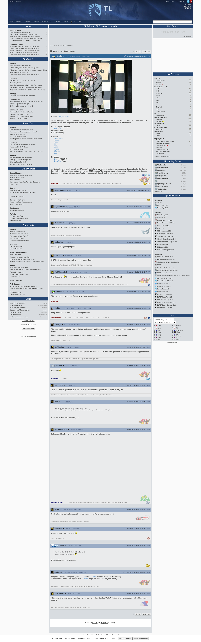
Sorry (56, 143)
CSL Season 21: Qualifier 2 (166, 220)
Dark (56, 147)
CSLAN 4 (160, 265)
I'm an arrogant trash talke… (19, 308)
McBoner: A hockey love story (19, 274)
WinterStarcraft (160, 80)
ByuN (159, 325)
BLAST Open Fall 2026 (164, 297)
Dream (56, 141)
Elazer (178, 332)
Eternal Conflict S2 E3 (164, 283)
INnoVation (58, 139)
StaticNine (44, 312)
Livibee (158, 135)
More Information (141, 639)
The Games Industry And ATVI (19, 236)
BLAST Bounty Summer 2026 (166, 302)
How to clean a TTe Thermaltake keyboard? (23, 286)
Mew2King (159, 129)
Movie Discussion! (15, 255)
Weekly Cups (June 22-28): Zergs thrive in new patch (26, 50)
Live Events (172, 26)
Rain (159, 334)
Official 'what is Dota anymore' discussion (23, 192)
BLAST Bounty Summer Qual (166, 305)
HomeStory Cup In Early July (19, 72)
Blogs (28, 298)
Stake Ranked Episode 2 (165, 236)
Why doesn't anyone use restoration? (21, 164)
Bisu (177, 334)
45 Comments (56, 51)
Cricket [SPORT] (15, 276)
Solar (86, 579)
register (104, 622)
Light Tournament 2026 (164, 278)
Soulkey (178, 336)
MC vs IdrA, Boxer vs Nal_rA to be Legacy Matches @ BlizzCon (26, 46)
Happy (158, 133)
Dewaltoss (159, 93)
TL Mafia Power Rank (16, 216)
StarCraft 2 (28, 59)
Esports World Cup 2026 (165, 299)
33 (46, 48)
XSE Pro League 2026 (164, 231)
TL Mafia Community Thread (19, 218)
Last (159, 339)
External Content (16, 110)
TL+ (79, 22)
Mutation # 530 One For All (18, 119)
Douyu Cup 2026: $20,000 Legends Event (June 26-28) (27, 89)
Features (58, 22)
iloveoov (57, 129)
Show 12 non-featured (162, 156)
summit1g (159, 125)
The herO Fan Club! (16, 249)
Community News (16, 44)
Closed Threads (28, 329)
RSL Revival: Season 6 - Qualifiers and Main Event (26, 87)
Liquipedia (180, 1)
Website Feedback (28, 325)
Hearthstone (14, 208)
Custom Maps (15, 99)
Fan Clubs (13, 244)
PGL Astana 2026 (162, 247)
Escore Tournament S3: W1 (166, 223)
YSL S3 (159, 202)
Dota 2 (12, 188)
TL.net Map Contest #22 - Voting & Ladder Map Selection (26, 40)
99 (46, 54)
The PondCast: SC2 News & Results (21, 112)
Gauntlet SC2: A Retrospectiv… (20, 310)
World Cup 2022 (16, 280)
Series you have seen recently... (20, 257)
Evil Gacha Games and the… (19, 317)
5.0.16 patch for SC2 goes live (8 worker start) (24, 54)
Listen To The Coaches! (17, 303)
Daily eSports (63, 117)
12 (46, 38)
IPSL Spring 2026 (162, 215)
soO (55, 145)
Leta (157, 98)
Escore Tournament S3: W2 (166, 259)
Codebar (158, 85)
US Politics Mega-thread (17, 231)
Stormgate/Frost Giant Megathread (21, 175)
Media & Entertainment (18, 253)
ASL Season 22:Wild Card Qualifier (168, 262)
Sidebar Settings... (172, 342)
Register (18, 1)
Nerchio (178, 325)
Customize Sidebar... (28, 321)
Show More (158, 191)
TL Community (15, 292)
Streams (36, 22)
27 (46, 46)
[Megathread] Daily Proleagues (19, 147)
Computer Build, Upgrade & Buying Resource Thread (26, 288)
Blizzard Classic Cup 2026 (165, 267)
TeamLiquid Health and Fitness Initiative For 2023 (25, 270)
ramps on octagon (15, 312)
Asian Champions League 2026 (167, 241)
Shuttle (158, 89)
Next (144, 51)
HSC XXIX (160, 228)
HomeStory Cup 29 (16, 83)
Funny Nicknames (15, 314)
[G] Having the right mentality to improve (22, 95)
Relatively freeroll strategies (18, 162)
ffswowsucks (43, 317)
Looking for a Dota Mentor (18, 190)
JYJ (157, 104)
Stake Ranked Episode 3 (165, 308)
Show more (160, 111)
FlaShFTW (44, 307)
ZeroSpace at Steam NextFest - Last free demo (25, 182)
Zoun (56, 153)
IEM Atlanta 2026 (162, 244)
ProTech (158, 82)
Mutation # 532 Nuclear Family (19, 114)
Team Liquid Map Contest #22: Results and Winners (26, 36)
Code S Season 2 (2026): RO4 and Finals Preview (26, 38)
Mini (177, 337)
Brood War (28, 123)
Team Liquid (170, 1)
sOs (177, 327)
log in (94, 622)
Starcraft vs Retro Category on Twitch (21, 129)
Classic (57, 151)
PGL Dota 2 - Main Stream (165, 142)
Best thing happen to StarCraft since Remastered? (26, 139)
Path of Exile (14, 184)
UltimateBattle (161, 145)
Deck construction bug (17, 210)
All (149, 51)
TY (159, 327)
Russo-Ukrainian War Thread (19, 234)
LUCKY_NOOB (43, 314)
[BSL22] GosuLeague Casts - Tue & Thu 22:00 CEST (26, 151)
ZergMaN (159, 107)
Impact (56, 149)
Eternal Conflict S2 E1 (164, 291)
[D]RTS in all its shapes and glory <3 (21, 106)
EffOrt (159, 337)
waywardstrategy (42, 305)
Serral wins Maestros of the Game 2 (21, 32)
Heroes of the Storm (17, 200)
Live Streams (173, 74)
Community (28, 225)
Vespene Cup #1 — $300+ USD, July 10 (22, 80)
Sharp (177, 339)
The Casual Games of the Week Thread (22, 144)
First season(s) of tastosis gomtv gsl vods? (23, 132)
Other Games (28, 168)
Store (66, 22)
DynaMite (57, 161)
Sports (12, 265)
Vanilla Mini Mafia (15, 220)
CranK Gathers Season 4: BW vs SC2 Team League (173, 275)
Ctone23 (44, 310)
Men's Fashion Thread (17, 238)
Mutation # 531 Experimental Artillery (21, 116)
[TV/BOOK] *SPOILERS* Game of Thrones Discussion (27, 261)
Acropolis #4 (161, 217)
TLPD (172, 315)
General (13, 63)
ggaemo (158, 95)
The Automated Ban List (17, 294)
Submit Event (187, 36)
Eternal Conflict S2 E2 (164, 286)
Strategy (13, 93)
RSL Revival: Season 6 (164, 273)
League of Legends (17, 196)
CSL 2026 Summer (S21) (165, 257)
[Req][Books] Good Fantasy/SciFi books (22, 259)
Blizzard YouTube (163, 149)
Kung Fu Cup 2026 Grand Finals (167, 270)
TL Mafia (13, 214)
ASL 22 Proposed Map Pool (18, 136)
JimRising (159, 121)
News (28, 26)
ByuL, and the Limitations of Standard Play (23, 34)
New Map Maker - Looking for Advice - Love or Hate (26, 101)
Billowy (56, 159)
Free (157, 109)
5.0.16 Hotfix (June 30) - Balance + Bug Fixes (24, 48)
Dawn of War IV (15, 179)
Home (12, 22)
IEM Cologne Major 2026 (165, 233)
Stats (159, 332)
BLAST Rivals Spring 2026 (165, 250)
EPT (73, 22)
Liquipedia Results (173, 195)
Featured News (15, 30)
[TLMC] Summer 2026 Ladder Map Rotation (23, 52)
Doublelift (159, 119)
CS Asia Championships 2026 (166, 239)
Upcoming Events (172, 161)
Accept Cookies (125, 639)
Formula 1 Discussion (16, 272)
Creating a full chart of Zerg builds (20, 159)
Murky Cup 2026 (162, 208)
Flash (159, 336)
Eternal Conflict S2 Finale (165, 281)
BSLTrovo (160, 153)
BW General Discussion (17, 134)
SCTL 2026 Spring (163, 225)
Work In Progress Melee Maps (19, 104)
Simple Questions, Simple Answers (21, 157)
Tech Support (15, 284)
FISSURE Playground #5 (165, 294)
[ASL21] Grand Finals (16, 149)
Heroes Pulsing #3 (163, 289)
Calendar (28, 22)
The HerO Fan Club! (16, 246)
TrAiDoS (44, 303)
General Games (15, 173)
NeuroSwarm (160, 115)
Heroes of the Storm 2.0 (17, 204)
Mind (157, 100)
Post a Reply (69, 51)
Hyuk (157, 91)
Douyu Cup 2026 (162, 205)
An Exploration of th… (17, 305)
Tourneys (13, 78)
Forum (19, 22)
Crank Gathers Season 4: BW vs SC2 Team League (26, 85)
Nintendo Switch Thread (17, 177)
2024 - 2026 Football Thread (19, 267)
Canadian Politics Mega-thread (19, 240)
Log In (12, 1)
